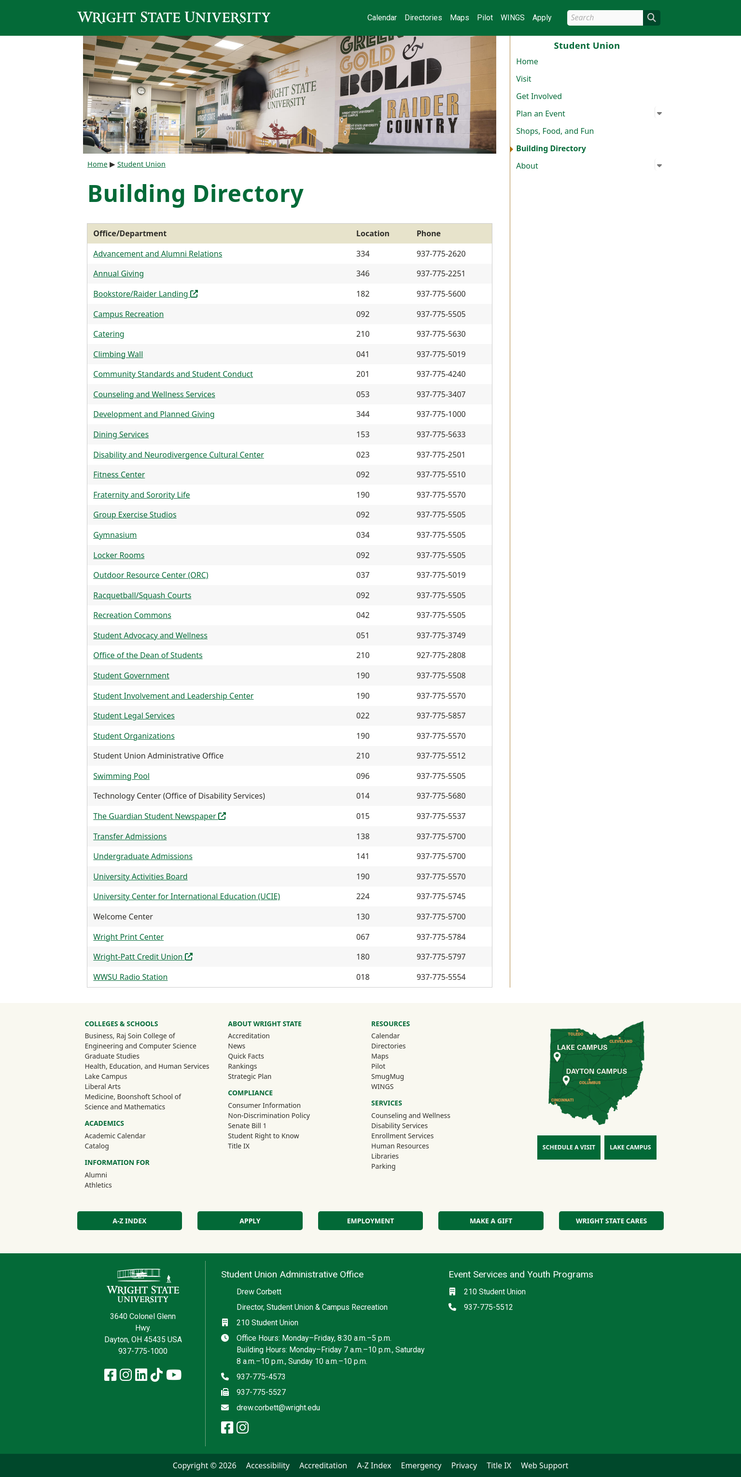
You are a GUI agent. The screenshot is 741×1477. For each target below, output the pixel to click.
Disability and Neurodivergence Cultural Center (178, 454)
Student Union (141, 164)
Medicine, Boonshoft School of (133, 1096)
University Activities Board (140, 876)
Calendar (382, 17)
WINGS (513, 17)
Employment (370, 1220)
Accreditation (249, 1035)
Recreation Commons (132, 615)
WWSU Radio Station (130, 977)
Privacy (464, 1465)
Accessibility (268, 1465)
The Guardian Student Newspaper (159, 816)
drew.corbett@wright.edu (278, 1407)
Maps (459, 17)
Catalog (97, 1145)
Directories (423, 17)
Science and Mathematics (125, 1106)
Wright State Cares (611, 1220)
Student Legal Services (134, 715)
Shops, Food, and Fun (555, 131)
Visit (523, 78)
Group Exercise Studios (134, 514)
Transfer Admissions (130, 836)
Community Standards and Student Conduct (173, 374)
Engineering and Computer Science (140, 1045)
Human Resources (400, 1145)
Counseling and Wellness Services (154, 394)
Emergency (421, 1465)
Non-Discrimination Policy (269, 1115)
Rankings (242, 1066)
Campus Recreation (128, 314)
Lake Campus (106, 1076)
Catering (108, 334)
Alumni (109, 1174)
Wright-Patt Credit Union (142, 956)
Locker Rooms (118, 555)
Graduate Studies (112, 1056)
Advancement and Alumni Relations (157, 253)
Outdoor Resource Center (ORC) (150, 575)
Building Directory (551, 148)
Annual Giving (118, 273)
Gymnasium (115, 535)
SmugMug (400, 1076)
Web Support (544, 1465)
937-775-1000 (143, 1351)
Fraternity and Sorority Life (141, 494)
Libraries (385, 1156)
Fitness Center (119, 474)
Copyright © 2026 (205, 1465)
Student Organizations (134, 736)
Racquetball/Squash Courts (142, 595)
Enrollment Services (402, 1135)
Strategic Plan (249, 1076)
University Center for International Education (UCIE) (186, 896)
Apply (542, 17)
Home (527, 61)
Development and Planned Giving (153, 414)
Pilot (485, 17)
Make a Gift (491, 1220)
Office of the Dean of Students (147, 655)
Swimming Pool (121, 776)
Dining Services (121, 434)
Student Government (131, 675)
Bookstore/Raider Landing (145, 293)
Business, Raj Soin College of (130, 1035)
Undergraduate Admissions (143, 856)
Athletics (111, 1185)
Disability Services (399, 1125)
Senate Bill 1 (247, 1125)
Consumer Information (264, 1105)
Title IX (239, 1145)
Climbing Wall (118, 354)
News (236, 1045)
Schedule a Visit (569, 1147)
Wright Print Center (128, 937)
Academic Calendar (115, 1135)
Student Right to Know (263, 1135)
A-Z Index (129, 1220)
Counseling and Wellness (410, 1115)
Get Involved (539, 96)
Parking (383, 1166)
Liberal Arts (103, 1086)
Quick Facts (246, 1056)
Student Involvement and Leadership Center (173, 695)
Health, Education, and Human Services (147, 1066)
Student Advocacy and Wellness (150, 635)
